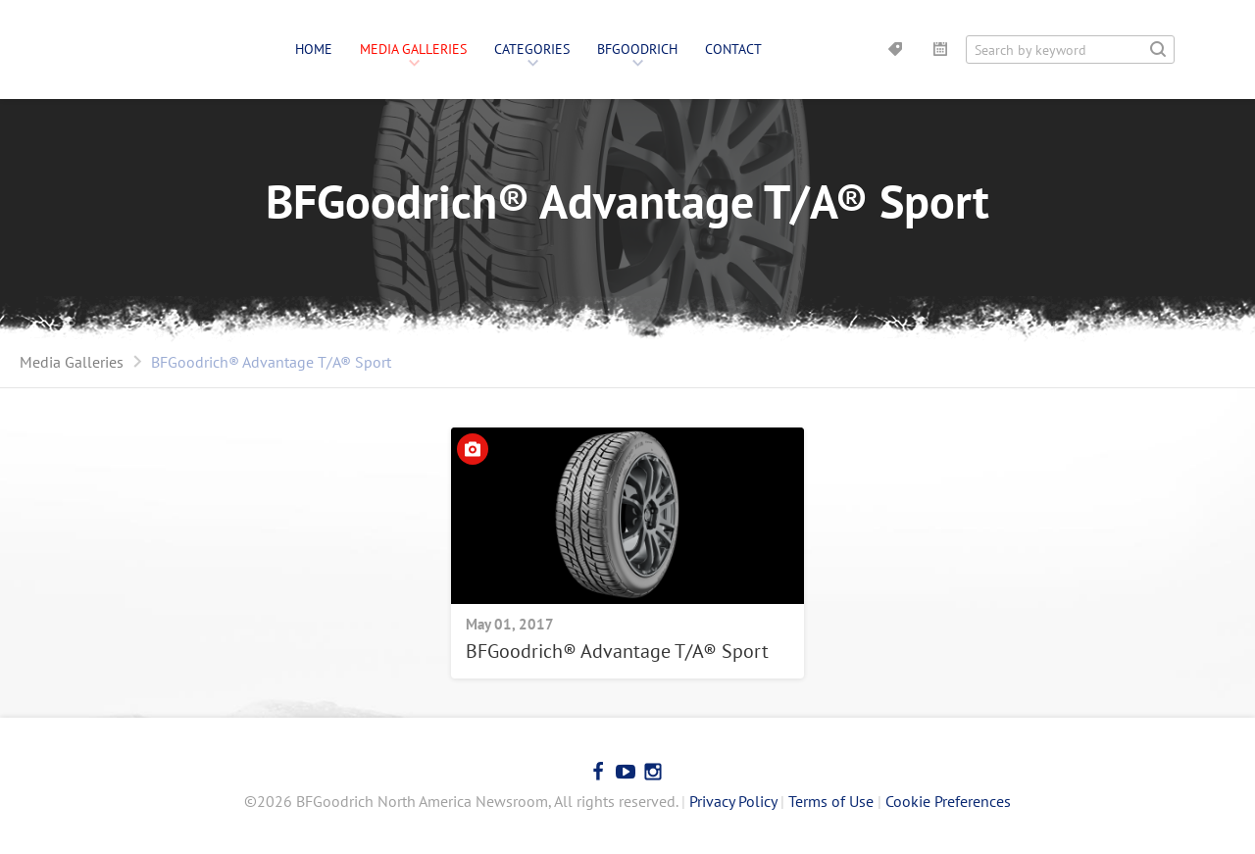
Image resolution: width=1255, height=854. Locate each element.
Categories (532, 49)
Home (313, 49)
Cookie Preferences (948, 801)
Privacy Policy (733, 801)
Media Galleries (413, 49)
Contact (733, 49)
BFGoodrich (637, 49)
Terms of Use (831, 801)
